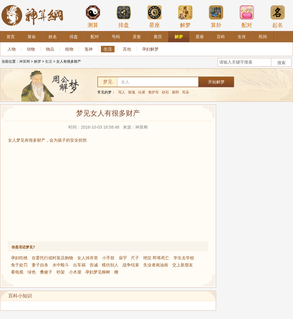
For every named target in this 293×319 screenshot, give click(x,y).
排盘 (123, 16)
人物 (11, 49)
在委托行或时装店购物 (52, 257)
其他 (127, 49)
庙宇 (123, 257)
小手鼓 (108, 257)
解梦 (185, 16)
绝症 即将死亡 (156, 257)
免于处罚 (19, 265)
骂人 (121, 92)
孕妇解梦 (150, 49)
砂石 (165, 92)
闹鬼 (131, 92)
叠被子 (46, 272)
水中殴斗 (60, 265)
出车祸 (79, 265)
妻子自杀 (40, 265)
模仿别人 (110, 265)
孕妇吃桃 (19, 257)
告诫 (94, 265)
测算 (93, 16)
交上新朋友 (182, 265)
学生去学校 (183, 257)
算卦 (216, 16)
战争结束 (131, 265)
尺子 (135, 257)
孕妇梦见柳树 (97, 272)
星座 (154, 16)
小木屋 (75, 272)
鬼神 (88, 49)
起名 (277, 16)
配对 (246, 16)
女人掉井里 (87, 257)
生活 (108, 49)
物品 (50, 49)
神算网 (24, 61)
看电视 (17, 272)
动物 (31, 49)
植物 (69, 49)
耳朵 (185, 92)
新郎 (175, 92)
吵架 (61, 272)
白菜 (141, 92)
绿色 (32, 272)
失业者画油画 (155, 265)
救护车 (153, 92)
